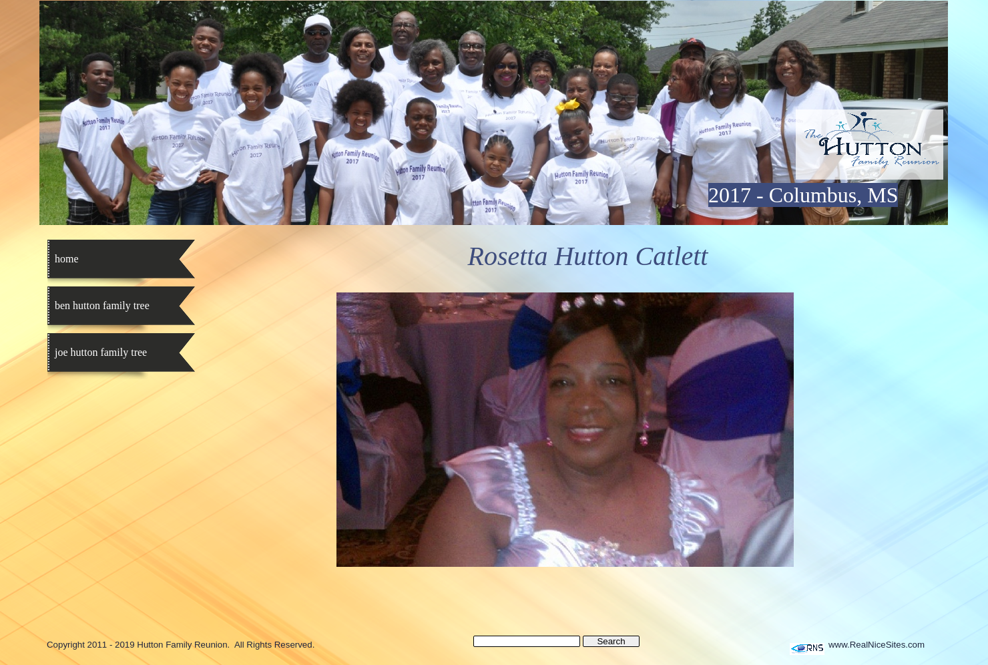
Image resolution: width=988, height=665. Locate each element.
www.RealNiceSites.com (876, 645)
